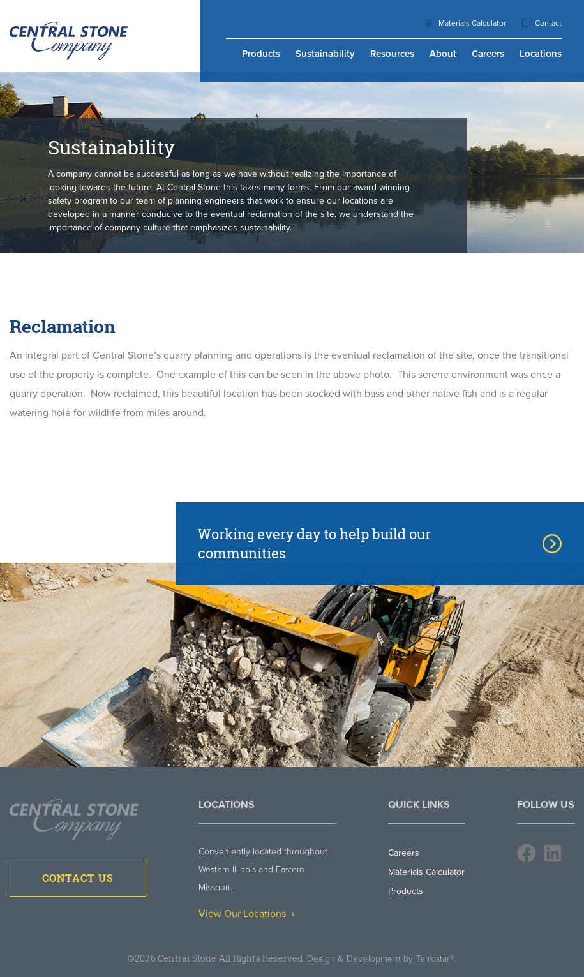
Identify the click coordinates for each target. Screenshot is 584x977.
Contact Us (78, 878)
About (443, 53)
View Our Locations (246, 913)
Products (261, 53)
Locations (541, 53)
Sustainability (325, 53)
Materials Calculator (472, 23)
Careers (488, 53)
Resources (392, 53)
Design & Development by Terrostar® (380, 958)
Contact (548, 23)
